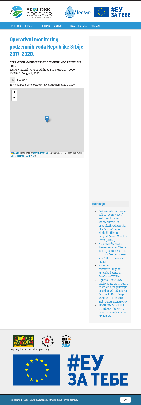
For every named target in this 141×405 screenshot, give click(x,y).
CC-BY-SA (30, 156)
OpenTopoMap (17, 156)
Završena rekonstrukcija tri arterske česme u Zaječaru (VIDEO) (110, 271)
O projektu (31, 25)
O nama (46, 25)
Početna (16, 25)
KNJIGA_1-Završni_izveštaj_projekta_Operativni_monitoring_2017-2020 (42, 82)
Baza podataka (78, 25)
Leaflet (15, 153)
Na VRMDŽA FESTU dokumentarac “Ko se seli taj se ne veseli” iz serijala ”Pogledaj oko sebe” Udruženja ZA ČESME (112, 253)
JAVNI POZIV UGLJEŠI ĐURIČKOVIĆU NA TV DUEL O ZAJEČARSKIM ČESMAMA (112, 310)
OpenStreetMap (40, 153)
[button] (47, 119)
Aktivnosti (60, 25)
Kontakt (95, 25)
